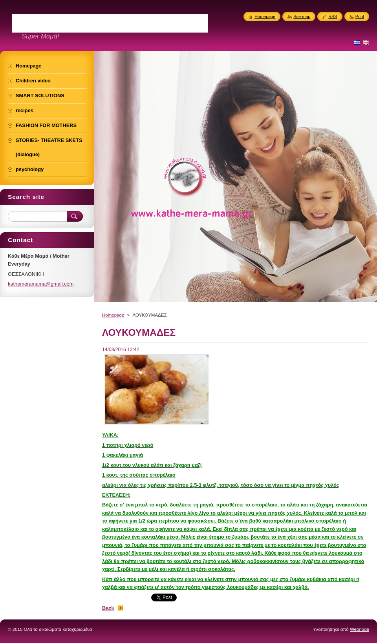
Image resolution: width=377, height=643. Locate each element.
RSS (332, 16)
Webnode (359, 629)
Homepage (113, 315)
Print (359, 16)
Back (108, 608)
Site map (301, 16)
